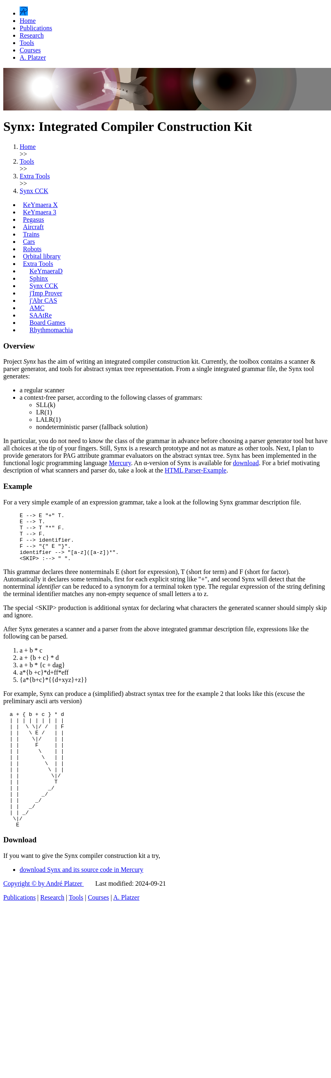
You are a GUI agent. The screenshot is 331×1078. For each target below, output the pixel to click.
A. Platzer (33, 57)
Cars (29, 241)
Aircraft (33, 226)
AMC (36, 307)
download (246, 462)
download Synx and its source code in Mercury (81, 902)
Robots (32, 248)
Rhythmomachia (51, 329)
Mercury (120, 462)
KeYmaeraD (46, 271)
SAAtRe (40, 315)
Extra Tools (38, 263)
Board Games (47, 322)
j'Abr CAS (43, 300)
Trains (31, 234)
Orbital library (42, 256)
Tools (27, 42)
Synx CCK (43, 285)
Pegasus (33, 219)
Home (28, 20)
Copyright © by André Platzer (43, 916)
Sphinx (38, 278)
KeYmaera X (40, 204)
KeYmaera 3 (39, 212)
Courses (30, 50)
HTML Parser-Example (196, 470)
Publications (36, 28)
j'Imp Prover (45, 293)
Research (32, 35)
